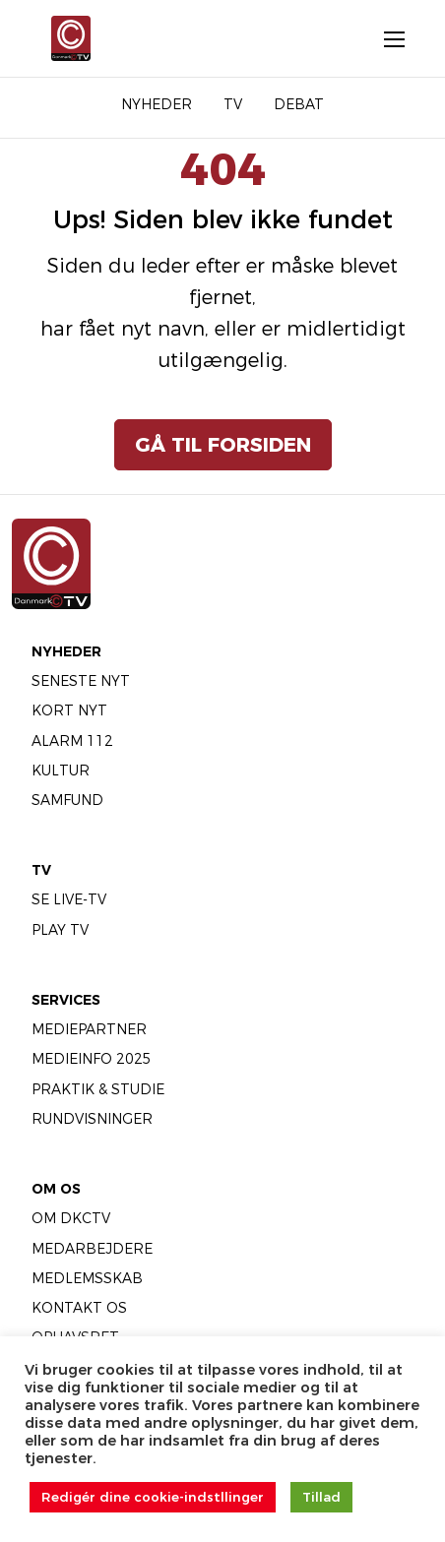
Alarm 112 (72, 741)
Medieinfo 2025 (92, 1059)
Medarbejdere (92, 1249)
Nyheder (66, 651)
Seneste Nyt (81, 681)
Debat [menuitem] (299, 104)
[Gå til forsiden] (70, 38)
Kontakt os (79, 1308)
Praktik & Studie (98, 1089)
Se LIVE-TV (69, 899)
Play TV (60, 930)
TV (41, 870)
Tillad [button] (321, 1497)
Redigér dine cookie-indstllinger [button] (152, 1497)
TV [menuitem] (232, 104)
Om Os (56, 1189)
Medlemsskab (87, 1278)
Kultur (61, 770)
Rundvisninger (92, 1119)
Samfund (67, 800)
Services (66, 1000)
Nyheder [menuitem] (156, 104)
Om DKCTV (71, 1218)
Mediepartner (89, 1029)
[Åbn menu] (384, 38)
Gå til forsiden (223, 445)
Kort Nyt (69, 710)
